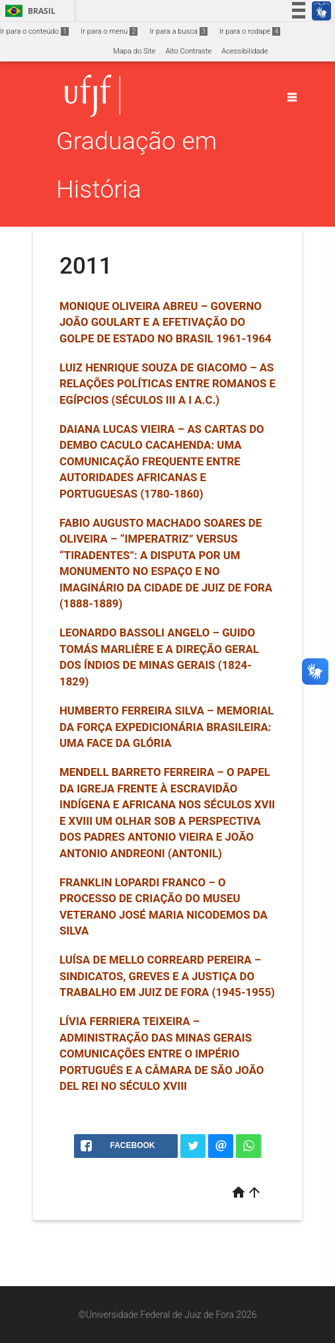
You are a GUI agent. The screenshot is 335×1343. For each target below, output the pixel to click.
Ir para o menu (109, 31)
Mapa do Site (134, 51)
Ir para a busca (178, 31)
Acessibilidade (244, 51)
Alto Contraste (188, 51)
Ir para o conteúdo (34, 31)
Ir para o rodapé (249, 31)
